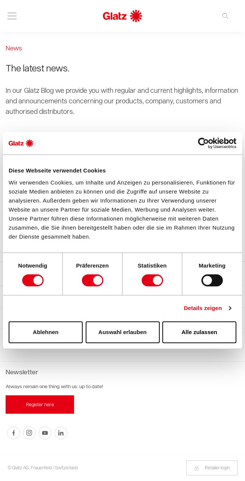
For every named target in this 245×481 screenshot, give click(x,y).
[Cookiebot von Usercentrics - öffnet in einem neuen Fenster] (203, 143)
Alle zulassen (199, 332)
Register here (40, 404)
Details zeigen (203, 308)
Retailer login (212, 467)
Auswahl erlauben (122, 332)
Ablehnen (45, 332)
